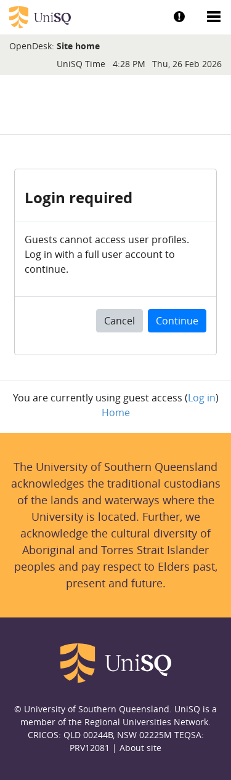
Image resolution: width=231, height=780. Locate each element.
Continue (177, 321)
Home (116, 412)
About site (140, 748)
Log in (202, 397)
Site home (78, 46)
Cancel (119, 321)
